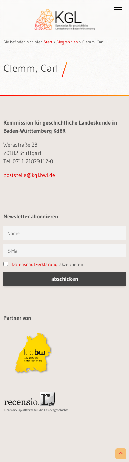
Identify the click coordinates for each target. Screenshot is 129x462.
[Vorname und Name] (64, 233)
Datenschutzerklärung (35, 264)
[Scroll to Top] (120, 453)
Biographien (67, 42)
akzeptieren (43, 264)
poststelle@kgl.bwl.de (29, 174)
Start (48, 42)
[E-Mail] (64, 250)
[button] (118, 11)
